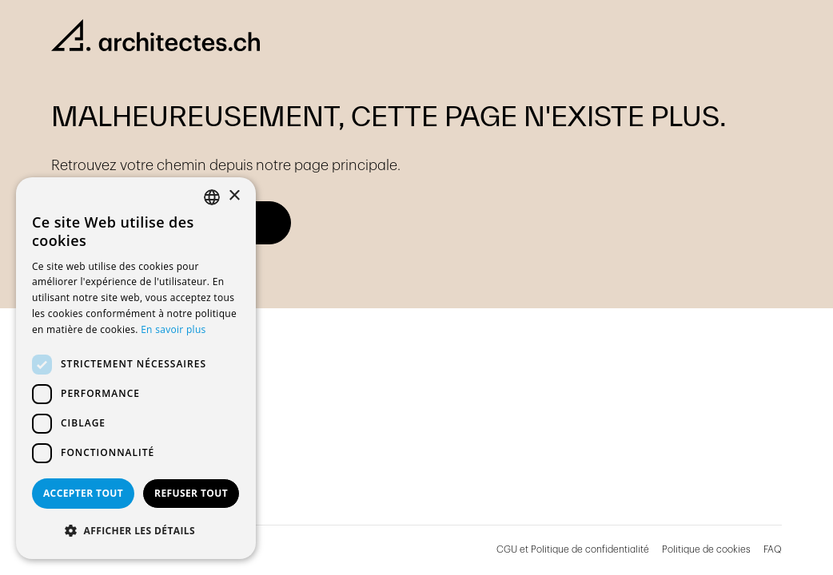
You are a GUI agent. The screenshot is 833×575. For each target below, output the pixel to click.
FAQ (772, 549)
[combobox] (212, 197)
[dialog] (136, 368)
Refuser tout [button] (191, 493)
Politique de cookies (706, 549)
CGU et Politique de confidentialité (572, 549)
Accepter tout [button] (83, 493)
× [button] (234, 196)
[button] (136, 531)
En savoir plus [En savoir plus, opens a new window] (173, 329)
